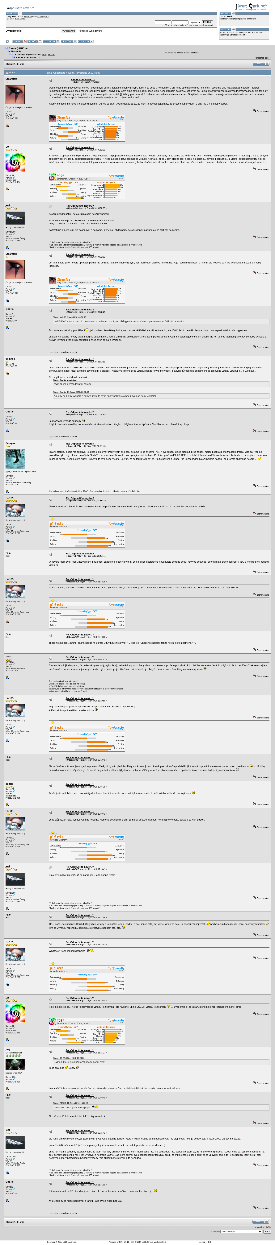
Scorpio (10, 443)
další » (268, 58)
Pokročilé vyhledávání (90, 30)
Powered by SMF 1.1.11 (119, 1242)
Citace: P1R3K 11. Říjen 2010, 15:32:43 (70, 1103)
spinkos (10, 358)
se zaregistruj (42, 17)
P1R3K (10, 497)
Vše (22, 64)
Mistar (51, 54)
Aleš (8, 656)
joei (8, 205)
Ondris (10, 309)
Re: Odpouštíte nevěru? (80, 147)
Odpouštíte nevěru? (28, 57)
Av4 (44, 54)
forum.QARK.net (18, 48)
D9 (7, 146)
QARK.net (72, 1242)
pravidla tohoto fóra (247, 19)
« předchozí (259, 58)
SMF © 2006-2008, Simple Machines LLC (148, 1242)
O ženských (21, 54)
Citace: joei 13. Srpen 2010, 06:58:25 (69, 317)
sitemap (202, 1242)
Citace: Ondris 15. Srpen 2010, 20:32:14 (71, 392)
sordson (241, 35)
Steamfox (11, 78)
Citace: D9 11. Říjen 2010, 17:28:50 (68, 1058)
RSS (209, 1242)
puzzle (9, 783)
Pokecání (16, 51)
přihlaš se (28, 17)
